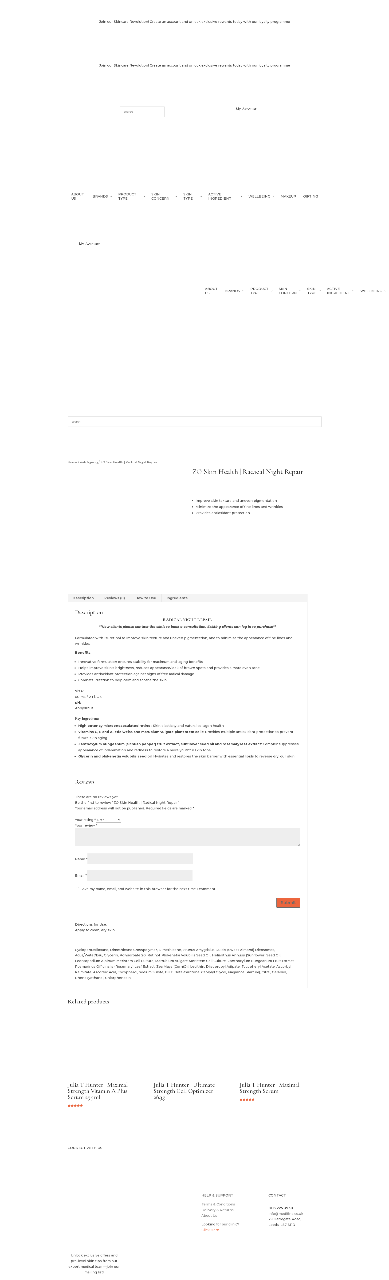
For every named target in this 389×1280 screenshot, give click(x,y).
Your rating (85, 820)
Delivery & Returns (217, 1210)
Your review (86, 825)
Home (72, 462)
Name (81, 859)
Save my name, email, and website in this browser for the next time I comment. (148, 889)
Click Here (210, 1230)
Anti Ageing (89, 462)
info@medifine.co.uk (285, 1214)
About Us (209, 1215)
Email (81, 875)
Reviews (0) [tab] (114, 598)
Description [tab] (83, 598)
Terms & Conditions (218, 1204)
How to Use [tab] (145, 598)
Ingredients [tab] (177, 598)
